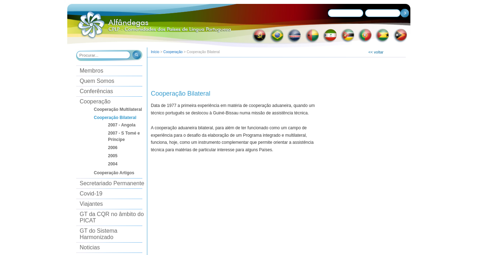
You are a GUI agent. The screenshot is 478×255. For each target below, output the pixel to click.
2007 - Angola (122, 125)
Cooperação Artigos (114, 172)
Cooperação (95, 101)
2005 (113, 155)
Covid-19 (91, 194)
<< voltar (375, 52)
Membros (91, 71)
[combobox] (103, 55)
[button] (136, 56)
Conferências (96, 91)
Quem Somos (97, 81)
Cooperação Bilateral (115, 117)
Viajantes (91, 204)
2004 (113, 164)
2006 (113, 147)
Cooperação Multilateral (118, 109)
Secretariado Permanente (112, 183)
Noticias (90, 247)
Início (155, 52)
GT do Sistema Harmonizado (98, 234)
